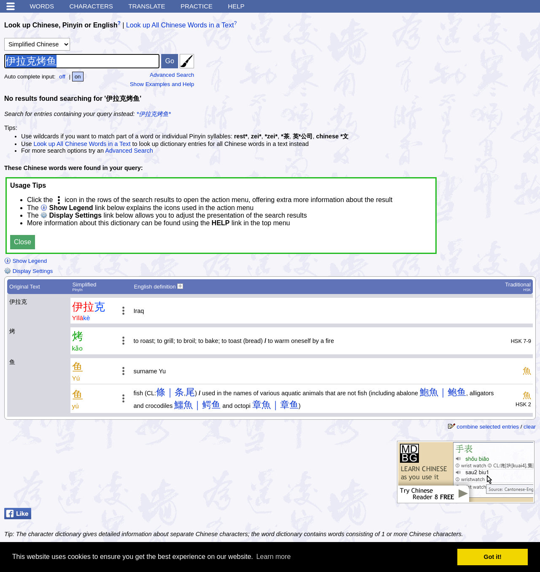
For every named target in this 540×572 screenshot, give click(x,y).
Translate (146, 6)
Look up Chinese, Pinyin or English (60, 25)
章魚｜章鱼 (275, 404)
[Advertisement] (472, 69)
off (62, 76)
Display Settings (28, 271)
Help (236, 6)
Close (22, 242)
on (78, 76)
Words (42, 6)
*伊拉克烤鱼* (154, 114)
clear (530, 427)
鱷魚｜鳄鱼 (197, 404)
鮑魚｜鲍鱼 (443, 392)
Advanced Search (172, 75)
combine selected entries (488, 427)
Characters (91, 6)
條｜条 (170, 392)
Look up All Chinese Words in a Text (180, 25)
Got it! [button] (493, 556)
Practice (197, 6)
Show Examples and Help (162, 84)
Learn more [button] (273, 556)
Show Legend (25, 261)
